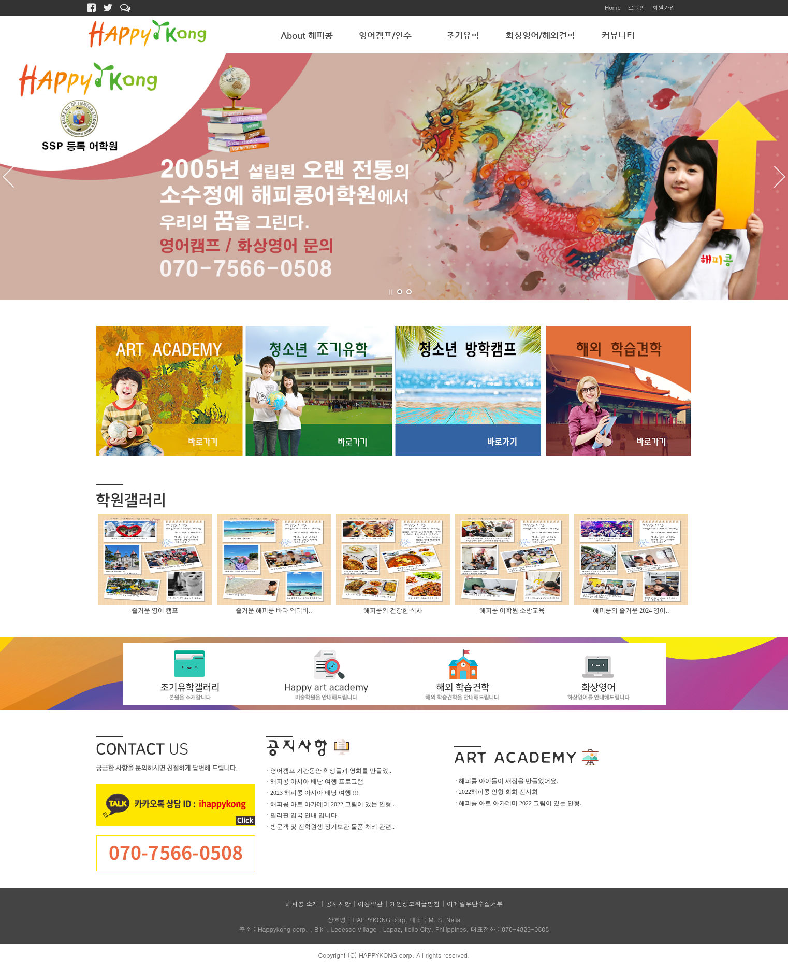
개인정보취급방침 (415, 903)
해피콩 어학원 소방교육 (512, 610)
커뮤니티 (618, 35)
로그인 (636, 7)
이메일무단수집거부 (475, 903)
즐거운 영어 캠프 (155, 610)
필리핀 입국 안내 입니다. (304, 815)
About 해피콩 (307, 35)
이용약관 (370, 903)
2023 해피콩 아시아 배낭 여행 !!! (314, 793)
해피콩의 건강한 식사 (392, 610)
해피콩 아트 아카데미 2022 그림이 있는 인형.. (332, 804)
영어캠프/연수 (385, 35)
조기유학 (462, 35)
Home (613, 7)
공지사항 (338, 903)
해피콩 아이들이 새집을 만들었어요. (508, 781)
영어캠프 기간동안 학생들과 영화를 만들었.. (330, 770)
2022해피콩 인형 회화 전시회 (498, 791)
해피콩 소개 (301, 903)
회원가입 (663, 7)
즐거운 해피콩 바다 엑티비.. (274, 610)
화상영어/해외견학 (540, 35)
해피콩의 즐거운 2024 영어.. (631, 610)
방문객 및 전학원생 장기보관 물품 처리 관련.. (332, 826)
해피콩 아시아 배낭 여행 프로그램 (316, 781)
